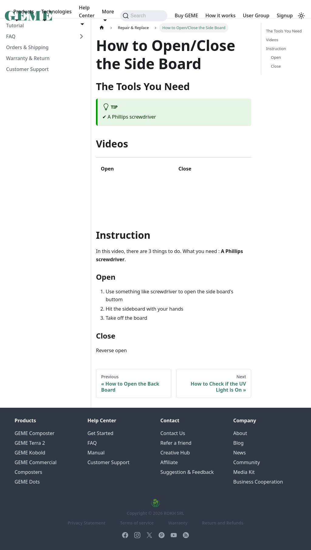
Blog (238, 443)
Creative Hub (175, 452)
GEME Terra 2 (30, 443)
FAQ (10, 36)
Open (276, 57)
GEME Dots (27, 481)
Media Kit (244, 472)
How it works (220, 15)
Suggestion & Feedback (187, 472)
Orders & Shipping (27, 47)
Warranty (178, 523)
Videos (272, 39)
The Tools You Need (284, 31)
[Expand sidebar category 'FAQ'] (81, 36)
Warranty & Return (28, 58)
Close (276, 66)
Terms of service (137, 523)
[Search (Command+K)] (143, 15)
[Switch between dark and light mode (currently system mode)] (301, 16)
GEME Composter (34, 433)
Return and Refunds (222, 523)
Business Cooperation (258, 481)
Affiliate (169, 462)
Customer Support (27, 69)
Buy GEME (186, 15)
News (239, 452)
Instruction (276, 48)
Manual (95, 452)
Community (246, 462)
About (240, 433)
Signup (285, 15)
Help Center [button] (86, 11)
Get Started (100, 433)
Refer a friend (175, 443)
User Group (256, 15)
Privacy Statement (87, 523)
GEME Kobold (30, 452)
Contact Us (172, 433)
